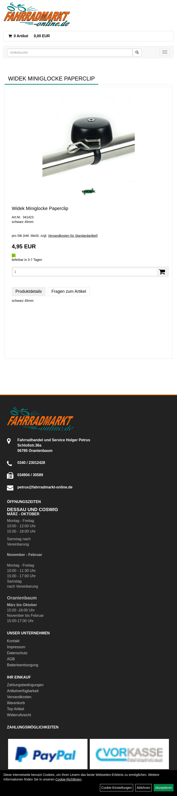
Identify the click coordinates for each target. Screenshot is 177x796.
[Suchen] (137, 52)
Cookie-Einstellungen (116, 788)
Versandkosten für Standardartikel (72, 236)
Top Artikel (15, 709)
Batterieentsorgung (22, 665)
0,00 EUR (29, 36)
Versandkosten (19, 697)
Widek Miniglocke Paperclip (40, 208)
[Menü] (165, 52)
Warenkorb (16, 703)
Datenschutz (17, 653)
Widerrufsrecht (19, 715)
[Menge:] (85, 271)
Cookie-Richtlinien (68, 779)
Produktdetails (28, 291)
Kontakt (13, 641)
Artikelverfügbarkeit (23, 691)
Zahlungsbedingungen (25, 685)
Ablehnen (143, 788)
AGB (11, 659)
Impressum (16, 647)
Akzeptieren (163, 788)
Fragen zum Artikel (68, 291)
